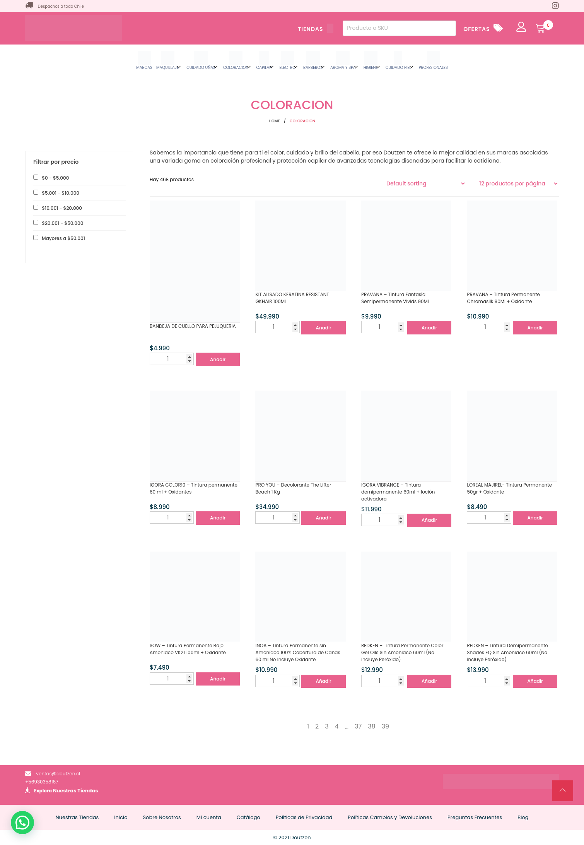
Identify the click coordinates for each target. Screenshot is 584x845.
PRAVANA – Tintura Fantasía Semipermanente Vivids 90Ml (395, 298)
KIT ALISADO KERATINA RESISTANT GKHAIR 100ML (292, 298)
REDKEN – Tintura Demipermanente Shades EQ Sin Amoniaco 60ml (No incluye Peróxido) (507, 652)
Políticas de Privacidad (304, 817)
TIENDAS (315, 29)
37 (358, 726)
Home (274, 121)
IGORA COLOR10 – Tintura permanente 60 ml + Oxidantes (193, 488)
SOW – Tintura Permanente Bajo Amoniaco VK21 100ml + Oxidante (188, 649)
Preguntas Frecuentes (474, 817)
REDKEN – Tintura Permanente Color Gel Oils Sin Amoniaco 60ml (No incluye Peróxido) (402, 652)
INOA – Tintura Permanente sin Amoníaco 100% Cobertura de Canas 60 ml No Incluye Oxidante (297, 652)
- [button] (55, 178)
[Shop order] (425, 183)
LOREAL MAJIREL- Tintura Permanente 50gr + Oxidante (509, 488)
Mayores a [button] (63, 238)
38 (372, 726)
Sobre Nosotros (162, 817)
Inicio (120, 817)
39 (385, 726)
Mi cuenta (208, 817)
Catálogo (248, 817)
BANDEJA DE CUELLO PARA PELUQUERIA (193, 326)
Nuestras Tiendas (75, 790)
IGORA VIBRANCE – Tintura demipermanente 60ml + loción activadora (398, 492)
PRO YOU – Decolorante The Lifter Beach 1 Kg (293, 488)
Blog (522, 817)
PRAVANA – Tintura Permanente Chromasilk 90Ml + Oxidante (503, 298)
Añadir (217, 359)
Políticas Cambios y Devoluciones (390, 817)
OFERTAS (476, 29)
